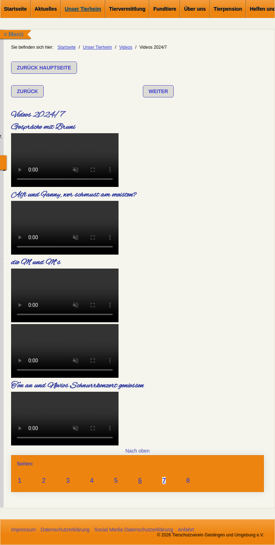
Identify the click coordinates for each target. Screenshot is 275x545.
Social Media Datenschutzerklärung (133, 529)
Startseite (15, 9)
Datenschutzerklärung (65, 529)
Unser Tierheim (83, 9)
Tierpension (228, 9)
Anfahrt (186, 529)
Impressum (23, 529)
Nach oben (137, 451)
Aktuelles (46, 9)
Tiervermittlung (127, 9)
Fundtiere (164, 9)
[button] (44, 68)
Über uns (195, 9)
